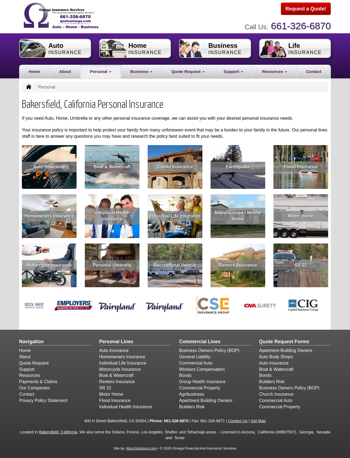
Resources (29, 374)
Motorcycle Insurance (49, 264)
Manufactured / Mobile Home (238, 214)
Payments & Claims (38, 380)
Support (26, 368)
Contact (313, 70)
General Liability (195, 355)
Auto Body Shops (276, 355)
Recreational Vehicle (175, 264)
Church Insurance (276, 393)
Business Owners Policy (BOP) (209, 349)
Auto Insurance (49, 165)
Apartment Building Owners (205, 399)
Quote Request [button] (188, 70)
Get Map (258, 420)
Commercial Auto (195, 361)
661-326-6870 (301, 24)
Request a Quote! (305, 9)
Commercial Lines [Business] (200, 340)
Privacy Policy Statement (43, 399)
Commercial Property (199, 386)
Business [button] (141, 70)
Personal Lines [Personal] (116, 340)
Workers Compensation (202, 368)
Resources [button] (274, 70)
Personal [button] (100, 70)
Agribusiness (191, 393)
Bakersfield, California (58, 431)
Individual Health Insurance (112, 214)
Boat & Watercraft (112, 165)
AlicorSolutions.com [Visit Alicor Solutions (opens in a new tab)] (141, 447)
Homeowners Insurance (49, 214)
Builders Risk (192, 405)
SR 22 (301, 264)
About (65, 70)
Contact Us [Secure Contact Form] (237, 420)
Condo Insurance (175, 165)
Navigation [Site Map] (31, 340)
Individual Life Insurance (175, 214)
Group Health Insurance (202, 380)
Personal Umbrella (112, 264)
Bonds (185, 374)
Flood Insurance (301, 165)
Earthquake (238, 165)
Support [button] (233, 70)
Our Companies (34, 386)
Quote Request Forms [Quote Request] (284, 340)
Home (34, 70)
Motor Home (300, 214)
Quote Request (34, 361)
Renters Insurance (238, 264)
